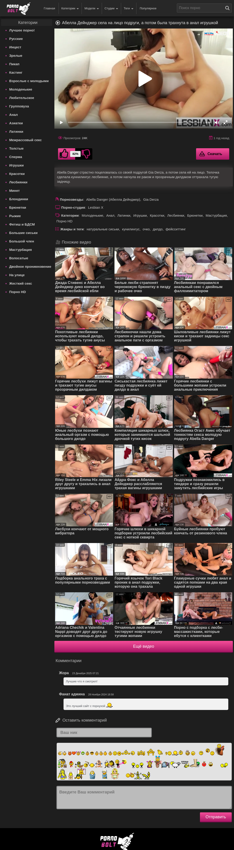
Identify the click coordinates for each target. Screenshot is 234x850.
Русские (16, 39)
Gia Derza (151, 199)
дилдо (157, 229)
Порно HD (17, 292)
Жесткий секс (20, 283)
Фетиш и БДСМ (22, 224)
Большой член (21, 241)
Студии (111, 8)
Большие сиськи (23, 233)
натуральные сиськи (103, 229)
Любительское (21, 98)
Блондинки (18, 199)
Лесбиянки (18, 182)
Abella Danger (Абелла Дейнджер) (113, 199)
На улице (17, 275)
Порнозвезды (71, 199)
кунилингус (131, 229)
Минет (14, 190)
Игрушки (16, 165)
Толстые (16, 148)
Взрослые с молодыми (29, 81)
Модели (92, 8)
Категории (70, 8)
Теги (128, 8)
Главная (49, 8)
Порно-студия (73, 207)
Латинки (16, 131)
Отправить (216, 817)
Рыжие (15, 216)
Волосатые (18, 258)
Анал (13, 115)
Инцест (15, 47)
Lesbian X (95, 207)
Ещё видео (143, 646)
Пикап (14, 64)
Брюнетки (17, 207)
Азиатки (16, 123)
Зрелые (15, 55)
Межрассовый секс (25, 140)
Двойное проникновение (30, 266)
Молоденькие (20, 89)
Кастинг (15, 72)
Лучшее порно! (22, 30)
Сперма (15, 157)
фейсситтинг (176, 229)
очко (146, 229)
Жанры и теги (72, 229)
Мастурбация (20, 250)
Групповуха (19, 106)
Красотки (17, 174)
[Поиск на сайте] (228, 8)
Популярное (148, 8)
